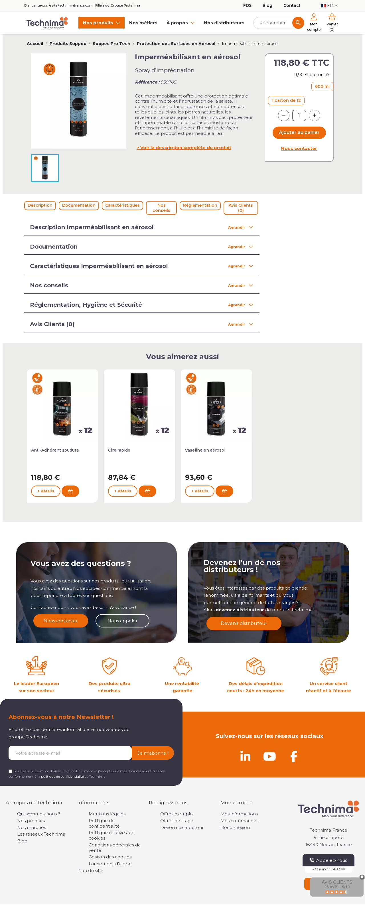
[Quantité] (299, 115)
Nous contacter (299, 148)
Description (40, 205)
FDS (247, 5)
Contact (292, 5)
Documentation (79, 205)
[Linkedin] (245, 756)
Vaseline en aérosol (205, 450)
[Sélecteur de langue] (329, 5)
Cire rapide (119, 450)
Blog (267, 5)
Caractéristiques (122, 205)
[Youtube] (269, 756)
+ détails (45, 493)
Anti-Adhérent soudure (55, 450)
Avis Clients (337, 882)
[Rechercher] (278, 23)
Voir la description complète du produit (185, 147)
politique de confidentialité (62, 776)
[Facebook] (293, 756)
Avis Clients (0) (241, 208)
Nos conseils (161, 208)
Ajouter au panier (299, 132)
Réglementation (200, 205)
